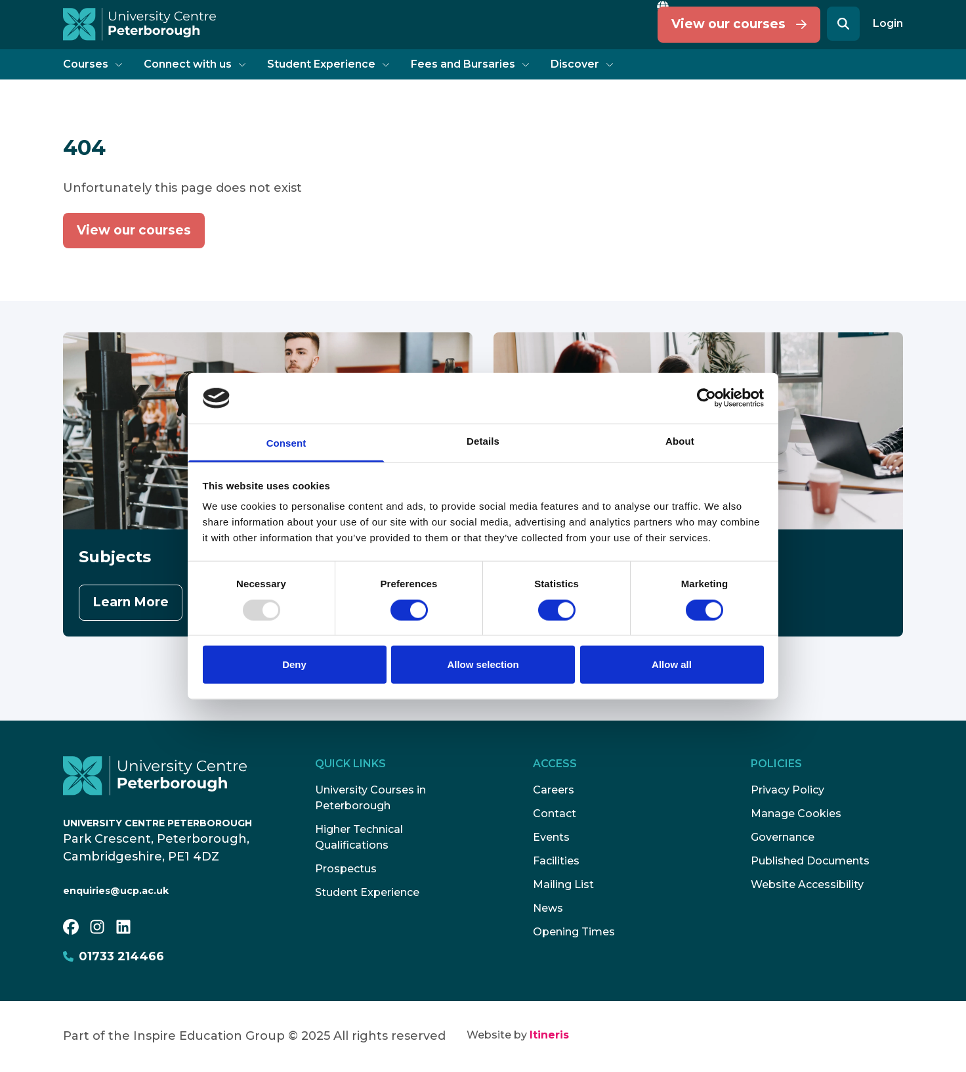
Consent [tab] (286, 443)
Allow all (672, 664)
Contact (554, 813)
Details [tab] (483, 441)
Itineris (549, 1035)
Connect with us (195, 64)
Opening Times (574, 932)
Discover (582, 64)
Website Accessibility (807, 884)
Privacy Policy (787, 790)
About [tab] (679, 441)
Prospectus (346, 868)
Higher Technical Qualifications (359, 837)
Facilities (556, 861)
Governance (782, 837)
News (548, 908)
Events (551, 837)
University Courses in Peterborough (370, 798)
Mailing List (563, 884)
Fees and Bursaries (470, 64)
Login (888, 23)
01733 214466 (113, 956)
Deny (294, 664)
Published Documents (810, 861)
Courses (93, 64)
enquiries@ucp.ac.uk (116, 891)
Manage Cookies (796, 813)
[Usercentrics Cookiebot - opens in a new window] (706, 398)
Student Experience (328, 64)
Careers (553, 790)
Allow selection (482, 664)
